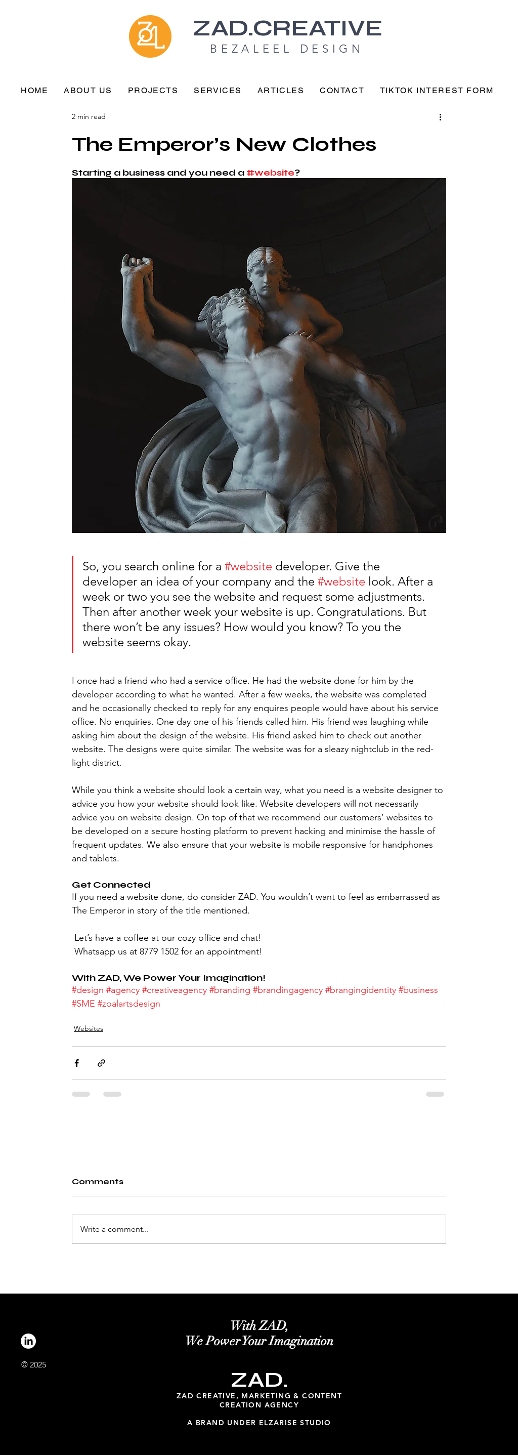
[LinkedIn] (28, 1341)
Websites (88, 1028)
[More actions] (440, 116)
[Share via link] (101, 1063)
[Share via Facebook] (76, 1063)
